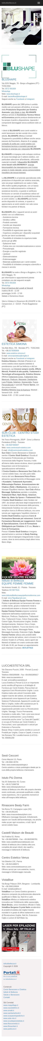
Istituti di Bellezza (10, 992)
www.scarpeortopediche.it (13, 1016)
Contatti (6, 997)
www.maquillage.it (10, 1005)
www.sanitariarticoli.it (11, 1013)
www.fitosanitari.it (10, 1026)
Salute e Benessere (11, 995)
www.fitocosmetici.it (11, 1024)
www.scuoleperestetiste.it (13, 1021)
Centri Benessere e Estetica (14, 989)
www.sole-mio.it (9, 1018)
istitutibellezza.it (9, 3)
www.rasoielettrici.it (11, 1008)
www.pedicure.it (9, 1029)
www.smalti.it (8, 1010)
